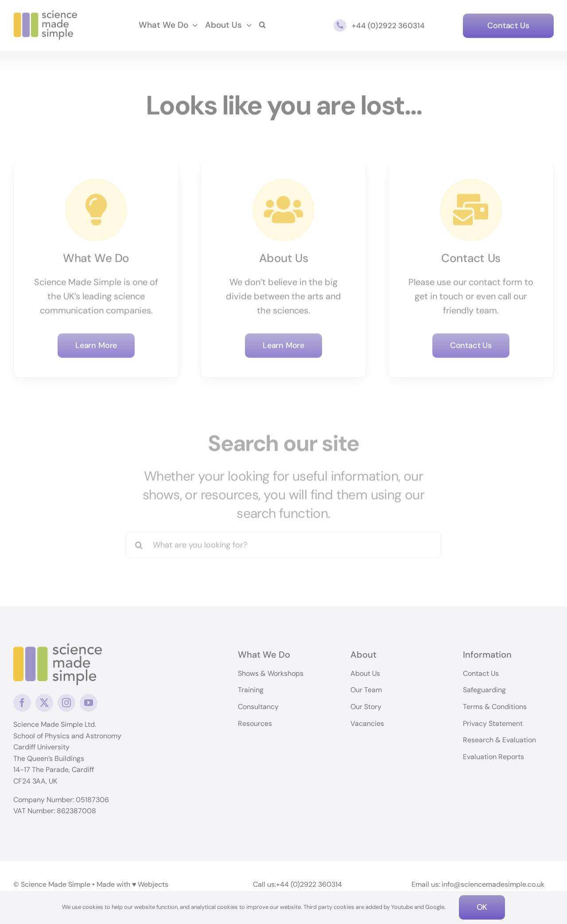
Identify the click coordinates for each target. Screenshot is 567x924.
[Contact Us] (508, 24)
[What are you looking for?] (284, 541)
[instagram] (66, 703)
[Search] (139, 541)
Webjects (153, 884)
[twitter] (44, 703)
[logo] (57, 648)
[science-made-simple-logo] (45, 13)
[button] (262, 24)
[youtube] (88, 703)
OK (482, 907)
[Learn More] (96, 344)
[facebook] (22, 703)
